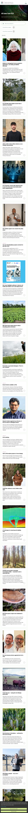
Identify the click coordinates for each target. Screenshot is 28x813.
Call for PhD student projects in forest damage (13, 453)
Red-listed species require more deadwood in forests (12, 614)
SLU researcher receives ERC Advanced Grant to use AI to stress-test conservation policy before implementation (12, 187)
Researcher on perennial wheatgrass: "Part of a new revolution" (13, 366)
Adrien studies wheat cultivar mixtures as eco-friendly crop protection (13, 144)
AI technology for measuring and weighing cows (12, 531)
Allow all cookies (13, 811)
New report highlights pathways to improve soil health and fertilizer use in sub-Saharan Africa (13, 286)
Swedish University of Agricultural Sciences (9, 3)
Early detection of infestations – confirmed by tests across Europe (13, 734)
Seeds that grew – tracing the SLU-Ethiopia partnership (12, 693)
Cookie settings (3, 806)
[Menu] (26, 3)
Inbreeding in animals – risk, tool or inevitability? (10, 774)
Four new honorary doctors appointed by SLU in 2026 (13, 656)
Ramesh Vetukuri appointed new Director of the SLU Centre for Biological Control (12, 421)
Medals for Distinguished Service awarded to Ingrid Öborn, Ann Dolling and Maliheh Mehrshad (12, 65)
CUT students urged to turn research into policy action (13, 229)
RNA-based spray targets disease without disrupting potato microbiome (11, 326)
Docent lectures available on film (10, 384)
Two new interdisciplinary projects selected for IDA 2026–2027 (13, 245)
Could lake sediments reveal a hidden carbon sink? (12, 489)
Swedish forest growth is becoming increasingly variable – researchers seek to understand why (12, 572)
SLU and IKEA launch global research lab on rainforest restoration (12, 104)
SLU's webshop (6, 437)
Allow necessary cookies (14, 808)
